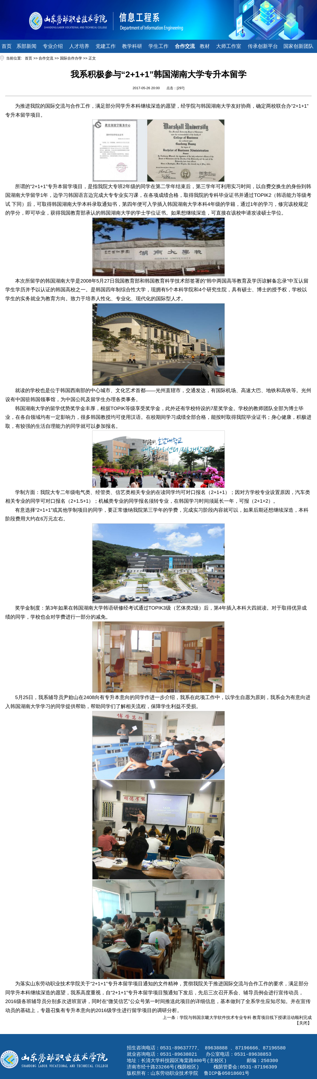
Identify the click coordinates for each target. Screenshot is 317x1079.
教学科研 (132, 46)
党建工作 (106, 46)
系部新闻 (26, 46)
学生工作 (158, 46)
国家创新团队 (298, 46)
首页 (7, 46)
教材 (205, 46)
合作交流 (185, 46)
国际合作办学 (71, 58)
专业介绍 (53, 46)
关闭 (303, 1023)
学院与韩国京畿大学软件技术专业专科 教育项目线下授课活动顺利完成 (246, 1017)
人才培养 (79, 46)
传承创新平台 (263, 46)
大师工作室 (228, 46)
